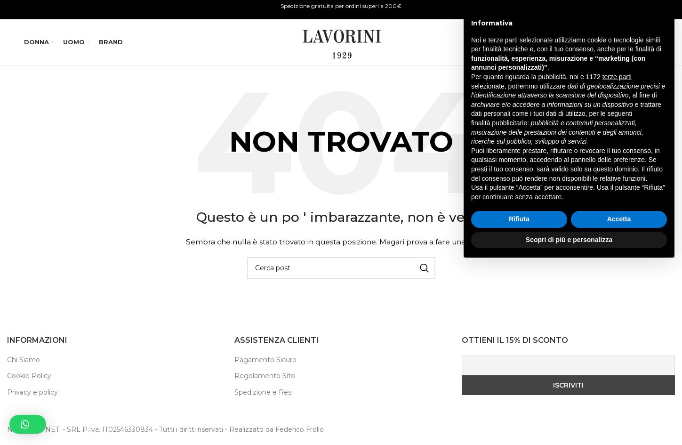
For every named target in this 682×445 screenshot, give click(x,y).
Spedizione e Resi (263, 394)
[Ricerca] (587, 43)
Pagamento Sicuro (265, 361)
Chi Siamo (23, 361)
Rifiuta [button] (519, 399)
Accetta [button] (619, 399)
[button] (27, 424)
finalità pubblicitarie (499, 302)
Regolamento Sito (264, 377)
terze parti (617, 256)
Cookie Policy (29, 377)
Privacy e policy (32, 394)
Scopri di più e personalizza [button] (569, 419)
